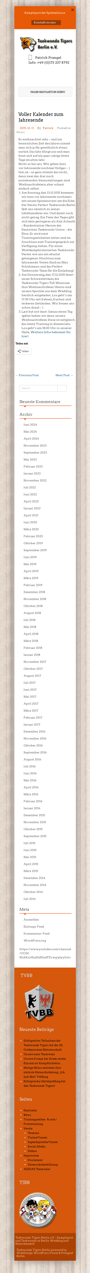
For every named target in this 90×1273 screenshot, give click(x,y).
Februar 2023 (33, 466)
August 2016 (32, 759)
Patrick (48, 128)
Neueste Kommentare (39, 402)
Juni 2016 (30, 773)
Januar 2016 (32, 808)
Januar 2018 (32, 654)
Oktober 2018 (33, 606)
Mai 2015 (30, 857)
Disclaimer (35, 1160)
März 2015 (31, 871)
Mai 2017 (30, 696)
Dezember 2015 (34, 815)
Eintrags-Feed (34, 926)
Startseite (30, 1110)
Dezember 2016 (34, 731)
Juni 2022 (30, 494)
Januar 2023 (32, 473)
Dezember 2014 (34, 878)
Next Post (64, 375)
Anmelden (31, 919)
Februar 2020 (33, 536)
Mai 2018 (30, 627)
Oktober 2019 (33, 543)
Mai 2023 (30, 459)
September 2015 (35, 836)
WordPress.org (35, 940)
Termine (33, 1133)
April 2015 (31, 864)
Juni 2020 (30, 522)
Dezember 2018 (34, 592)
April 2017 (31, 703)
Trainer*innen (37, 1137)
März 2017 (31, 710)
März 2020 (31, 529)
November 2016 (35, 738)
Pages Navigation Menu (45, 92)
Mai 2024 (30, 431)
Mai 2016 (30, 780)
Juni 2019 (30, 557)
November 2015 (35, 822)
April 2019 (31, 571)
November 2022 (35, 480)
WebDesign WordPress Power (37, 1253)
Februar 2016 (33, 801)
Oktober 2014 (33, 892)
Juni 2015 (30, 850)
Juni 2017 (30, 689)
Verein (28, 1128)
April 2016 (31, 787)
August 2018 (32, 613)
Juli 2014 (30, 898)
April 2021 (31, 515)
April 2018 (31, 633)
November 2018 (35, 599)
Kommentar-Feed (37, 933)
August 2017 (32, 675)
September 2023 (35, 452)
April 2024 (31, 438)
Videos (32, 1151)
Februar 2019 (33, 585)
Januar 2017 (32, 724)
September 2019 (35, 550)
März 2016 (31, 794)
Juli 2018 (29, 620)
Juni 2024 (30, 424)
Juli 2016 (30, 766)
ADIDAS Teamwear (37, 1169)
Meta (24, 909)
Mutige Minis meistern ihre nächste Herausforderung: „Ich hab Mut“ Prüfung (44, 1072)
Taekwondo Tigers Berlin (33, 1249)
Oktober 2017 (33, 668)
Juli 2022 (30, 487)
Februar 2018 (33, 647)
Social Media (37, 1146)
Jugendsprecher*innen (43, 1142)
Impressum (31, 1155)
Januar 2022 (32, 508)
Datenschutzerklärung (43, 1164)
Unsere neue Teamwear (39, 1054)
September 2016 (35, 752)
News (20, 132)
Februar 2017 (33, 717)
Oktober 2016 (33, 745)
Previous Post (27, 375)
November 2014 (35, 885)
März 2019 (31, 578)
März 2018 (31, 640)
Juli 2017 (29, 682)
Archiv (25, 414)
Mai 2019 (30, 564)
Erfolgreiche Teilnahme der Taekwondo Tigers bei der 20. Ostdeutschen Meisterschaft (43, 1045)
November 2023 (35, 445)
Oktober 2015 (33, 829)
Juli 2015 (29, 843)
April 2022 (31, 501)
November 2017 (35, 661)
